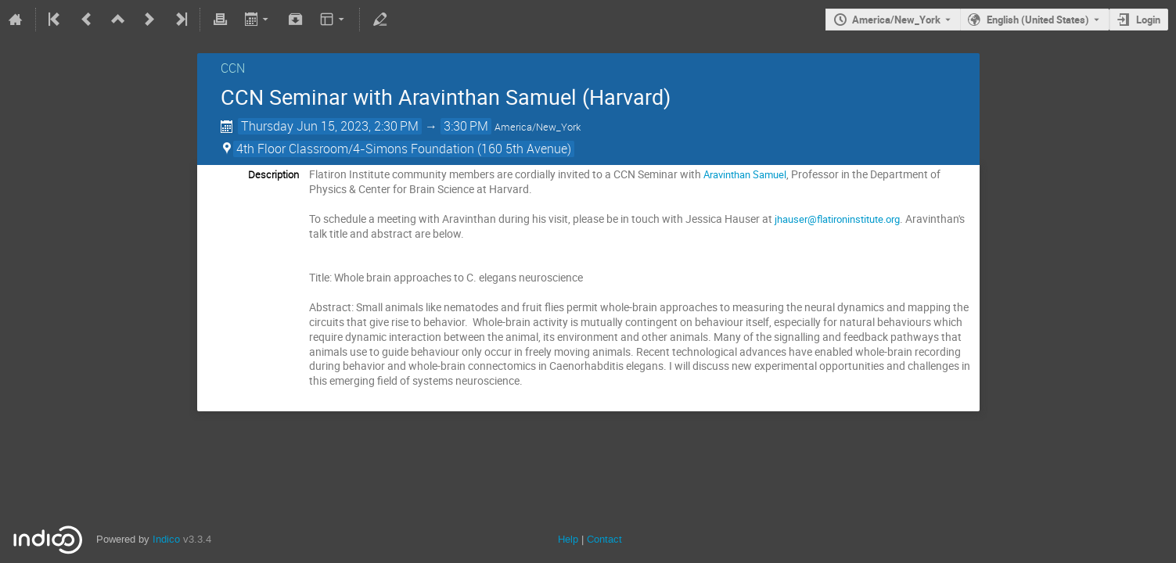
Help (568, 539)
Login (1148, 20)
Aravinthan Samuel (744, 174)
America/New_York (896, 20)
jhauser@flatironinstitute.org (837, 219)
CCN (233, 68)
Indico (166, 539)
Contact (604, 539)
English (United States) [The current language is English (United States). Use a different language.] (1038, 20)
